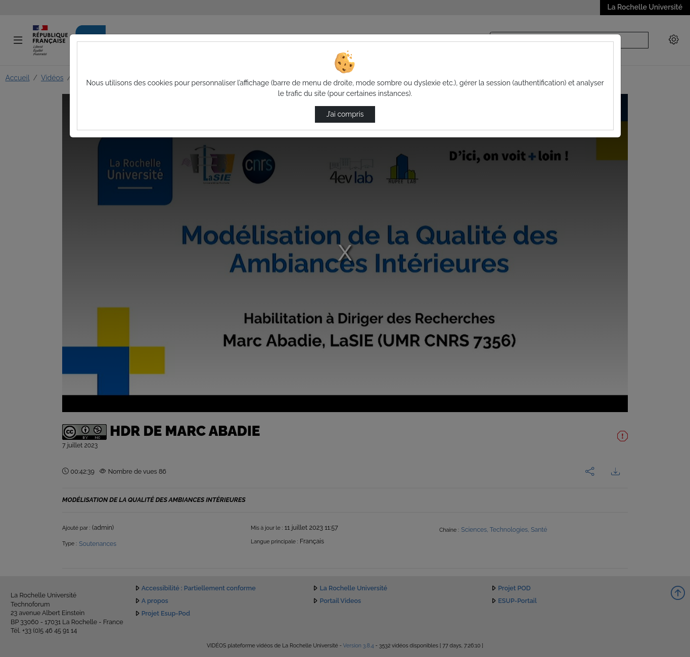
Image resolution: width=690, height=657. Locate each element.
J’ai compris (344, 114)
